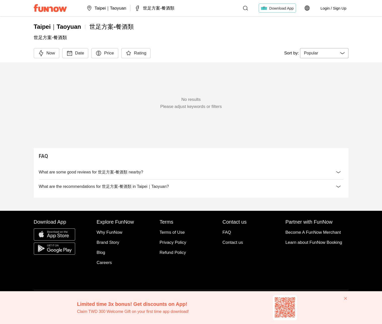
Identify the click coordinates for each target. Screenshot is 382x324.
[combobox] (324, 53)
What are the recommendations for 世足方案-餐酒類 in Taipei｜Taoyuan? (191, 187)
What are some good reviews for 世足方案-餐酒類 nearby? (191, 172)
